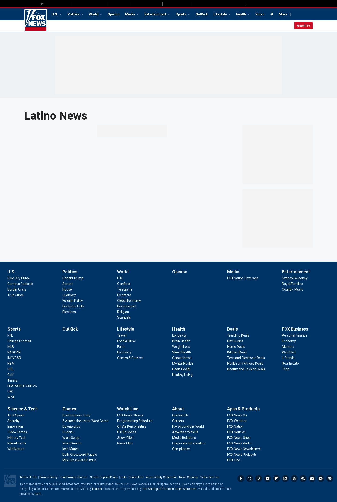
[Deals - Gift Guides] (235, 341)
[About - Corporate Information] (188, 443)
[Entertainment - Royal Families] (292, 284)
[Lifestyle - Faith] (121, 347)
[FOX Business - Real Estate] (290, 363)
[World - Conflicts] (123, 284)
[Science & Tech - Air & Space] (16, 415)
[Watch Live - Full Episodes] (126, 432)
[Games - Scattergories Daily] (76, 415)
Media (130, 14)
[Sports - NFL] (10, 335)
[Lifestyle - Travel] (121, 335)
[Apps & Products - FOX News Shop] (239, 438)
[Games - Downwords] (71, 426)
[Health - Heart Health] (181, 369)
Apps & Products (243, 408)
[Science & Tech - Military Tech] (16, 438)
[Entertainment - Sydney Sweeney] (295, 278)
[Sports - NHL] (10, 369)
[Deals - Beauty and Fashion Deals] (246, 369)
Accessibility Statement (161, 477)
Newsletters (311, 478)
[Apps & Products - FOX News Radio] (239, 443)
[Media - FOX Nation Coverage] (243, 278)
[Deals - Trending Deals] (238, 335)
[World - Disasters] (124, 295)
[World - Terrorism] (124, 289)
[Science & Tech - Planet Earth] (16, 443)
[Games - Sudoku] (68, 432)
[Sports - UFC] (10, 391)
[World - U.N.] (120, 278)
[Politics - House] (67, 289)
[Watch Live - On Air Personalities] (131, 426)
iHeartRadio (329, 478)
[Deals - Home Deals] (236, 347)
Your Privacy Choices (73, 477)
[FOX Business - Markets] (288, 347)
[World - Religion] (123, 312)
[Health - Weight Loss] (181, 347)
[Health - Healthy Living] (182, 375)
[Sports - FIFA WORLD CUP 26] (22, 386)
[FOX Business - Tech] (285, 369)
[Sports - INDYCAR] (14, 358)
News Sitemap (188, 477)
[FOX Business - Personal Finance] (294, 335)
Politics (73, 14)
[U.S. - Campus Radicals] (20, 284)
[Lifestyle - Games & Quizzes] (130, 358)
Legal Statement (186, 489)
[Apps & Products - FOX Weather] (237, 421)
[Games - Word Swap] (70, 438)
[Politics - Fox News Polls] (73, 306)
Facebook (240, 478)
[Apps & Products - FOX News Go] (237, 415)
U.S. (55, 14)
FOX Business (295, 329)
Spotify (320, 478)
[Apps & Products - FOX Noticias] (236, 432)
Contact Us (136, 477)
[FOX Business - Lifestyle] (288, 358)
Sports (181, 14)
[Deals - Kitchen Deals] (237, 352)
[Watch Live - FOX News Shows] (130, 415)
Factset (97, 489)
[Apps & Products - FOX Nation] (235, 426)
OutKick (202, 14)
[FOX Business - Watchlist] (289, 352)
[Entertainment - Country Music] (292, 289)
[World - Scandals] (124, 317)
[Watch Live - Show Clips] (125, 438)
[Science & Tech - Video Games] (17, 432)
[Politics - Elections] (69, 312)
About (178, 408)
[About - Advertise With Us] (185, 432)
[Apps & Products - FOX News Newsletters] (244, 449)
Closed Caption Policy (104, 477)
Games (69, 408)
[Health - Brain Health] (181, 341)
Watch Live (127, 408)
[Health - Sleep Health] (181, 352)
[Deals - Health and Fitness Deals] (245, 363)
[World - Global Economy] (129, 300)
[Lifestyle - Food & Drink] (126, 341)
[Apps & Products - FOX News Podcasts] (242, 454)
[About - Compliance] (181, 449)
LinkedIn (285, 478)
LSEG (38, 493)
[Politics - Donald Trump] (72, 278)
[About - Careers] (178, 421)
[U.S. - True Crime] (15, 295)
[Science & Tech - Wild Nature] (15, 449)
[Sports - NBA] (10, 363)
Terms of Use (28, 477)
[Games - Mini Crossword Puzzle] (79, 460)
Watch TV (303, 25)
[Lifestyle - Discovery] (124, 352)
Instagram (258, 478)
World (94, 14)
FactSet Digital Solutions (158, 489)
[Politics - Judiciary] (69, 295)
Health (241, 14)
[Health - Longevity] (179, 335)
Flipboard (276, 478)
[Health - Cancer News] (182, 358)
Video (259, 14)
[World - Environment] (126, 306)
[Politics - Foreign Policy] (72, 300)
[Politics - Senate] (67, 284)
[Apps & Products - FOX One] (233, 460)
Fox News (35, 20)
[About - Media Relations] (184, 438)
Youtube (267, 478)
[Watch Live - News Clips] (125, 443)
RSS (303, 478)
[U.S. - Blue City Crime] (18, 278)
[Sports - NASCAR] (14, 352)
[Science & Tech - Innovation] (15, 426)
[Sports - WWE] (11, 397)
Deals (232, 329)
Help (123, 477)
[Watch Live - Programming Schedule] (134, 421)
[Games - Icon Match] (70, 449)
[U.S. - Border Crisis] (16, 289)
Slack (294, 478)
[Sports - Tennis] (12, 380)
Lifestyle (220, 14)
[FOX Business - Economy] (289, 341)
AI (271, 14)
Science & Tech (22, 408)
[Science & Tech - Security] (13, 421)
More (283, 14)
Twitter (249, 478)
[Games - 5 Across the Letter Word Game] (85, 421)
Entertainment (155, 14)
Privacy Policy (48, 477)
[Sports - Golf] (10, 375)
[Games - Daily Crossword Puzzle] (79, 454)
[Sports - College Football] (19, 341)
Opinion (114, 14)
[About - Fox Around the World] (188, 426)
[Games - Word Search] (71, 443)
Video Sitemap (209, 477)
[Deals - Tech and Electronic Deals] (246, 358)
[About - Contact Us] (180, 415)
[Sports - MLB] (10, 347)
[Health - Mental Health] (182, 363)
